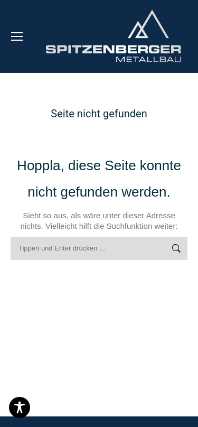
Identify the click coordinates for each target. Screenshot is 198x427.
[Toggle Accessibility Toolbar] (19, 407)
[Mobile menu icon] (17, 36)
